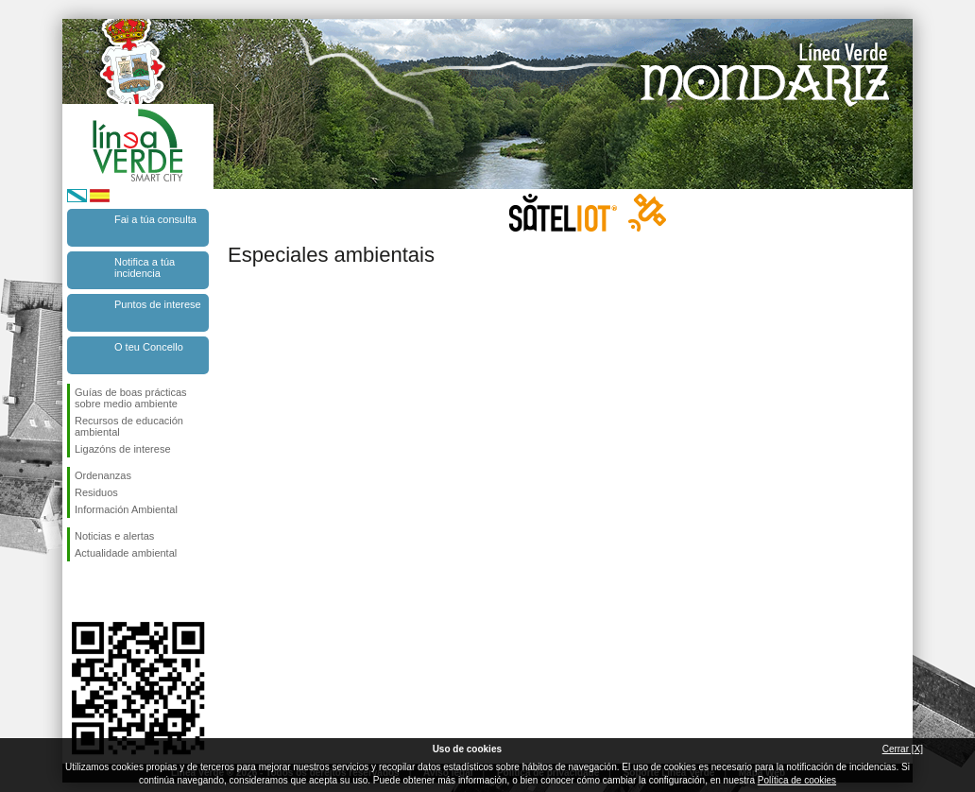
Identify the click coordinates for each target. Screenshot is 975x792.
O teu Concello (148, 347)
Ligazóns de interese (123, 449)
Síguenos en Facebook (78, 591)
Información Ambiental (126, 509)
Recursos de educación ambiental (129, 426)
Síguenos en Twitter (109, 591)
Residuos (96, 492)
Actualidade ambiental (126, 553)
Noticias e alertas (114, 536)
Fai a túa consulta (155, 219)
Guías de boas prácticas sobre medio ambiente (131, 398)
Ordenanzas (103, 475)
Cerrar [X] (902, 749)
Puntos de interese (157, 304)
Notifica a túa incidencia (144, 267)
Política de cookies (797, 780)
